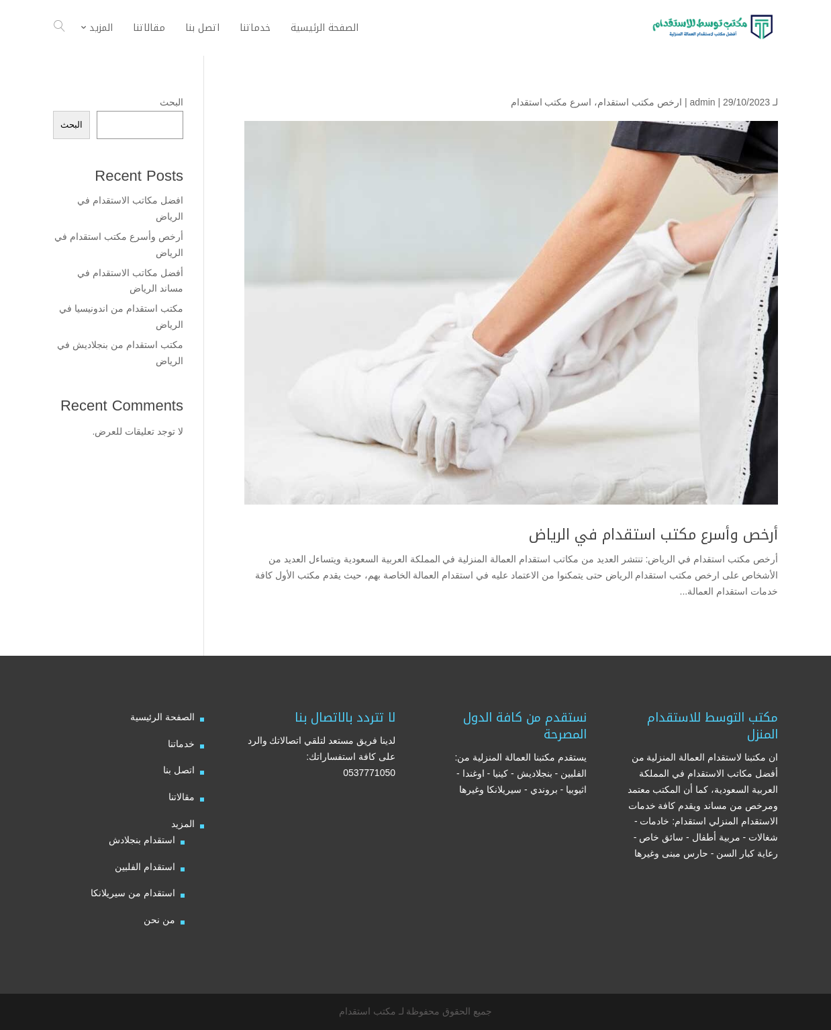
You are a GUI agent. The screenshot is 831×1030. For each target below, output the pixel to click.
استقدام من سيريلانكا (133, 893)
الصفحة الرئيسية (162, 717)
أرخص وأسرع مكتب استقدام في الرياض (653, 535)
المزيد (183, 823)
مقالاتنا (181, 796)
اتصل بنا (179, 770)
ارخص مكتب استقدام (639, 102)
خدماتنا (181, 743)
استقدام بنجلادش (142, 839)
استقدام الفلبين (145, 866)
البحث (171, 102)
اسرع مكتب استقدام (551, 102)
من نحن (159, 919)
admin (702, 102)
